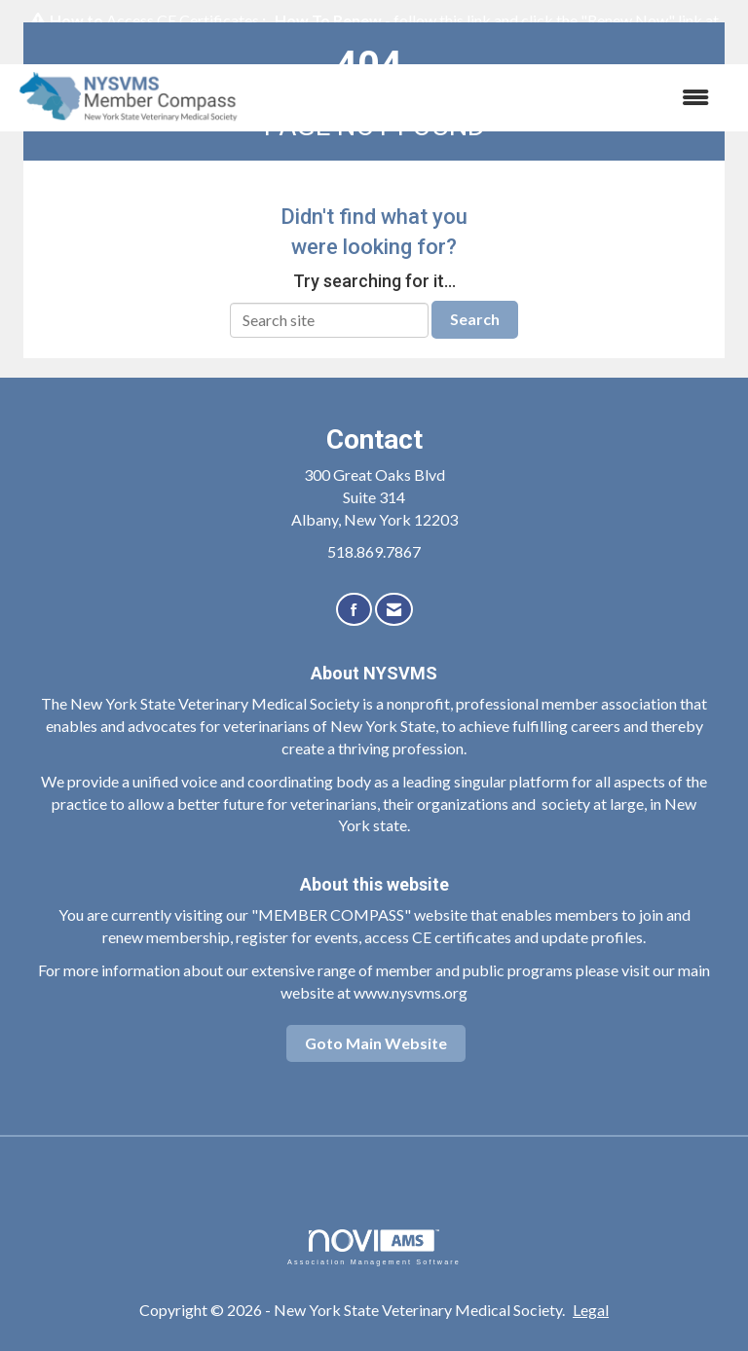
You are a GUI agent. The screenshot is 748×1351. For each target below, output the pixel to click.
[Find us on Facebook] (354, 610)
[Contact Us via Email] (394, 610)
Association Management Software (374, 1247)
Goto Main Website (376, 1043)
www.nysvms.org (411, 992)
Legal (591, 1309)
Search (475, 319)
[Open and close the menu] (490, 98)
